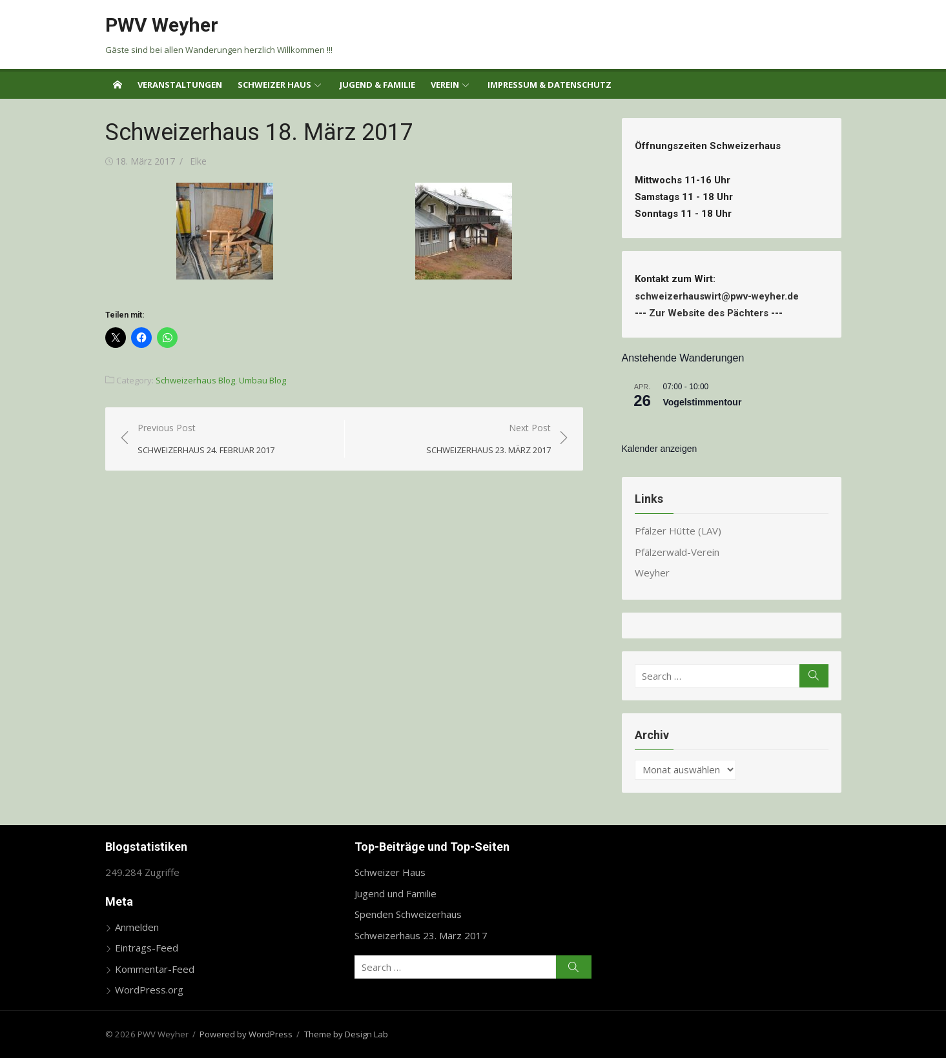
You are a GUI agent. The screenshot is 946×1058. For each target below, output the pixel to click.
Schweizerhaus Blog (195, 380)
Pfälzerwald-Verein (677, 551)
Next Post (488, 439)
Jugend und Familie (396, 893)
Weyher (652, 572)
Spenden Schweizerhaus (408, 914)
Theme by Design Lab (346, 1034)
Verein (445, 84)
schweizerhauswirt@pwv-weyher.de (719, 296)
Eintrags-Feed (146, 947)
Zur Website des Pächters (708, 313)
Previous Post (206, 439)
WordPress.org (149, 989)
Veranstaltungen (180, 84)
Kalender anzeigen (659, 448)
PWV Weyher (161, 25)
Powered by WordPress (246, 1034)
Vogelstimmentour (702, 402)
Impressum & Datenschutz (550, 84)
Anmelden (137, 927)
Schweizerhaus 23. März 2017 (421, 935)
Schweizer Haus (274, 84)
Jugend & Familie (377, 84)
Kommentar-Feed (154, 968)
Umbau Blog (262, 380)
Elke (198, 161)
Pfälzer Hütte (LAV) (678, 530)
